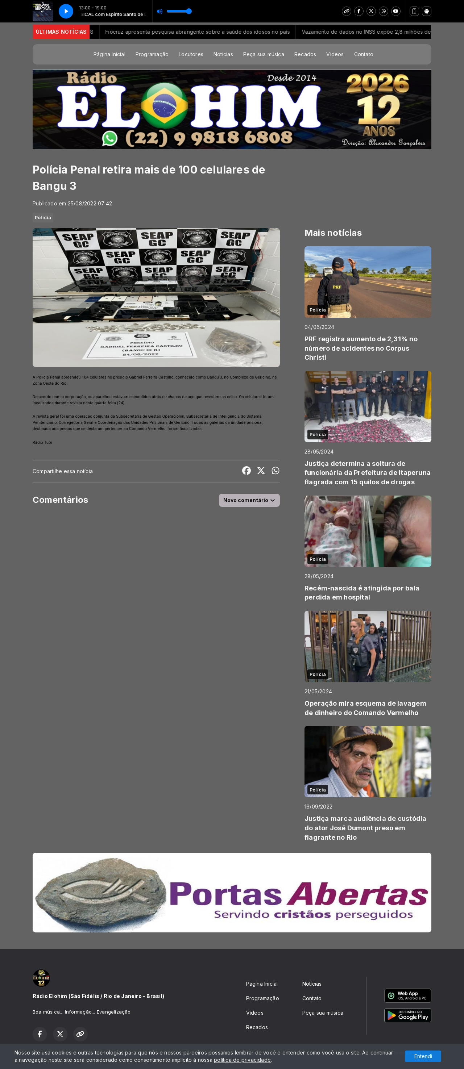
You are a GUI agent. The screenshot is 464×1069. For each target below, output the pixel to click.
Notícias (223, 54)
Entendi (423, 1056)
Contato (363, 54)
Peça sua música (263, 54)
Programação (152, 54)
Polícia (43, 217)
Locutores (191, 54)
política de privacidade (242, 1060)
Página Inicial (109, 54)
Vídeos (335, 54)
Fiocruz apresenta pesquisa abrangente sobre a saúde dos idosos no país (225, 32)
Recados (305, 54)
